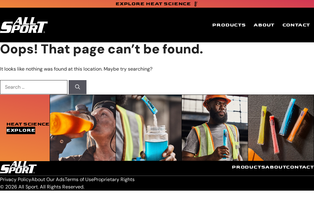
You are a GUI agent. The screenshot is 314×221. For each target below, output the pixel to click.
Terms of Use (79, 179)
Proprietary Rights (114, 179)
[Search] (77, 87)
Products (229, 25)
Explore (21, 130)
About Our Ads (48, 179)
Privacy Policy (15, 179)
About (264, 25)
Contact (296, 25)
